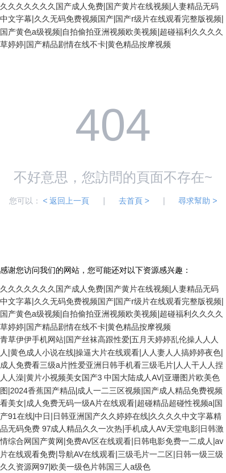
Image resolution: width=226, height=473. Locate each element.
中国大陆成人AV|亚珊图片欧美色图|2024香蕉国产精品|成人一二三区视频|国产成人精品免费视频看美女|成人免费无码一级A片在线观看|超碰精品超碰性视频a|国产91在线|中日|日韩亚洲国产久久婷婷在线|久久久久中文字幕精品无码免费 (111, 403)
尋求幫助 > (197, 200)
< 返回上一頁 (66, 200)
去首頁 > (134, 200)
